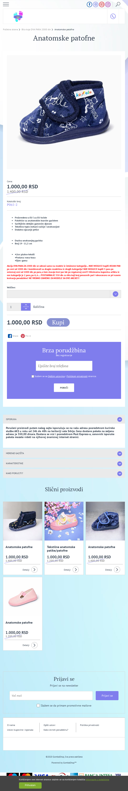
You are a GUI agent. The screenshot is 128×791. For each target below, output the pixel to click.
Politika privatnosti (89, 725)
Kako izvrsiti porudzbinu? (56, 729)
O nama (11, 725)
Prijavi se (107, 695)
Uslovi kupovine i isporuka (20, 729)
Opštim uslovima (56, 376)
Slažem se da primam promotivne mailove (66, 705)
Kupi (58, 322)
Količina (38, 306)
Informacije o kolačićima (97, 779)
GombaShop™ (69, 762)
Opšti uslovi (49, 725)
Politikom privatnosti (77, 376)
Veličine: (11, 287)
